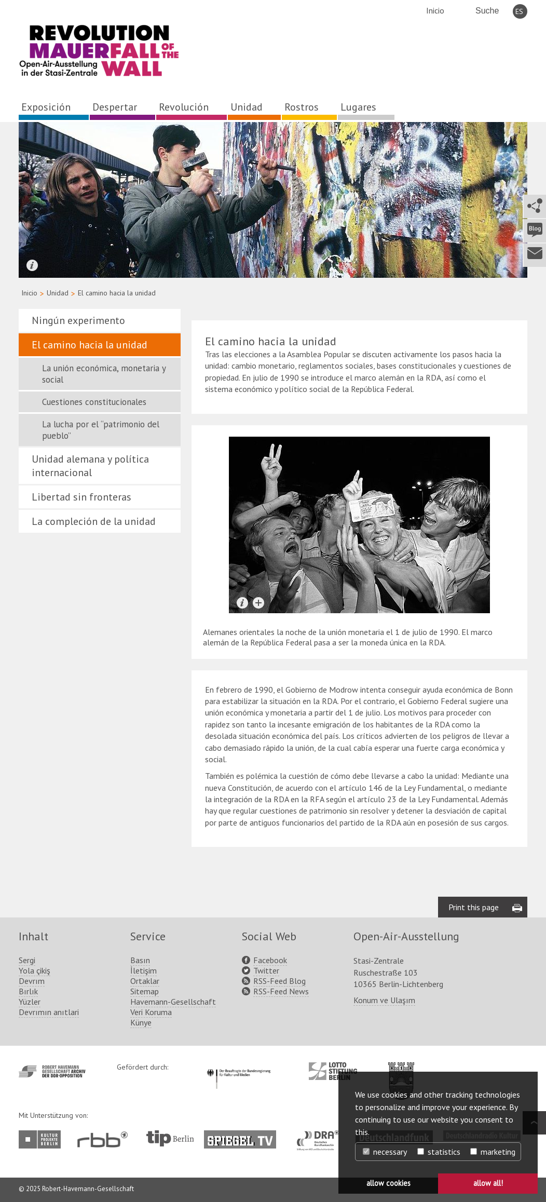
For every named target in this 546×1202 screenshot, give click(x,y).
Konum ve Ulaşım (384, 1000)
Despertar (114, 107)
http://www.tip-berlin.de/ (170, 1138)
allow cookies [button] (388, 1183)
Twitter (266, 970)
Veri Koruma (151, 1012)
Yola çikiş (34, 970)
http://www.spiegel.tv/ (244, 1135)
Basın (140, 960)
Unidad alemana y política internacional (90, 465)
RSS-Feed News (281, 991)
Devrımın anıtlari (49, 1012)
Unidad (246, 107)
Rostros (301, 107)
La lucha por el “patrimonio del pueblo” (100, 429)
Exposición (46, 107)
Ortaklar (144, 981)
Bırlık (28, 991)
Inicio (435, 10)
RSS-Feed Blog (279, 981)
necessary (385, 1151)
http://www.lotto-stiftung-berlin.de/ (333, 1071)
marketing (492, 1151)
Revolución (184, 107)
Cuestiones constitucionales (94, 402)
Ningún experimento (78, 320)
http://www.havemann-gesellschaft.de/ (52, 1071)
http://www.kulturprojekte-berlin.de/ (42, 1139)
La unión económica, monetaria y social (104, 373)
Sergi (27, 960)
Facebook (270, 960)
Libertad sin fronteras (81, 497)
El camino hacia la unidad (89, 345)
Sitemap (144, 991)
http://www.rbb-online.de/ (105, 1139)
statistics (438, 1151)
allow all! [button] (488, 1183)
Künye (141, 1022)
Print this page (473, 907)
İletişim (143, 970)
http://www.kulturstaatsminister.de (238, 1067)
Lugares (358, 107)
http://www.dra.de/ (321, 1135)
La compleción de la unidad (94, 521)
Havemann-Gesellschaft (173, 1001)
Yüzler (29, 1001)
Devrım (32, 981)
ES (519, 11)
